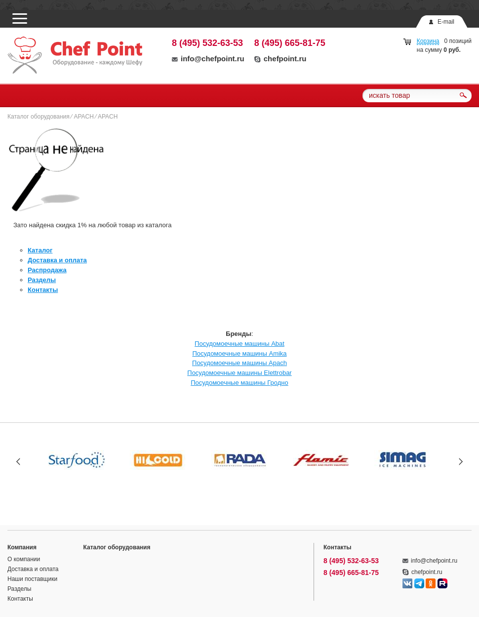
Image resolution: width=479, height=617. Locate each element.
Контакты (43, 289)
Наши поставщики (32, 579)
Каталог (40, 250)
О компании (23, 559)
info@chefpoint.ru (208, 58)
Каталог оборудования (38, 116)
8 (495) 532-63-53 (207, 43)
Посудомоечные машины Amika (239, 353)
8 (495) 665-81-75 (289, 43)
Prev (18, 461)
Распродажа (47, 270)
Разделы (42, 280)
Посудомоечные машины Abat (239, 343)
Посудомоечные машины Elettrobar (239, 372)
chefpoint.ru (280, 58)
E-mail (446, 21)
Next (460, 461)
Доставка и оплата (57, 260)
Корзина (428, 41)
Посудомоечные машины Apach (239, 363)
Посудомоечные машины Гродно (239, 382)
